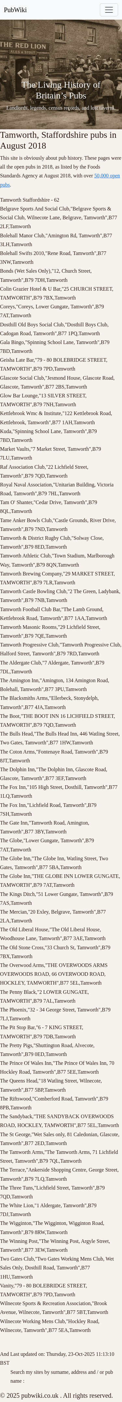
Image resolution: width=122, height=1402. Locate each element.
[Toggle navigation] (109, 9)
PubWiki (15, 9)
